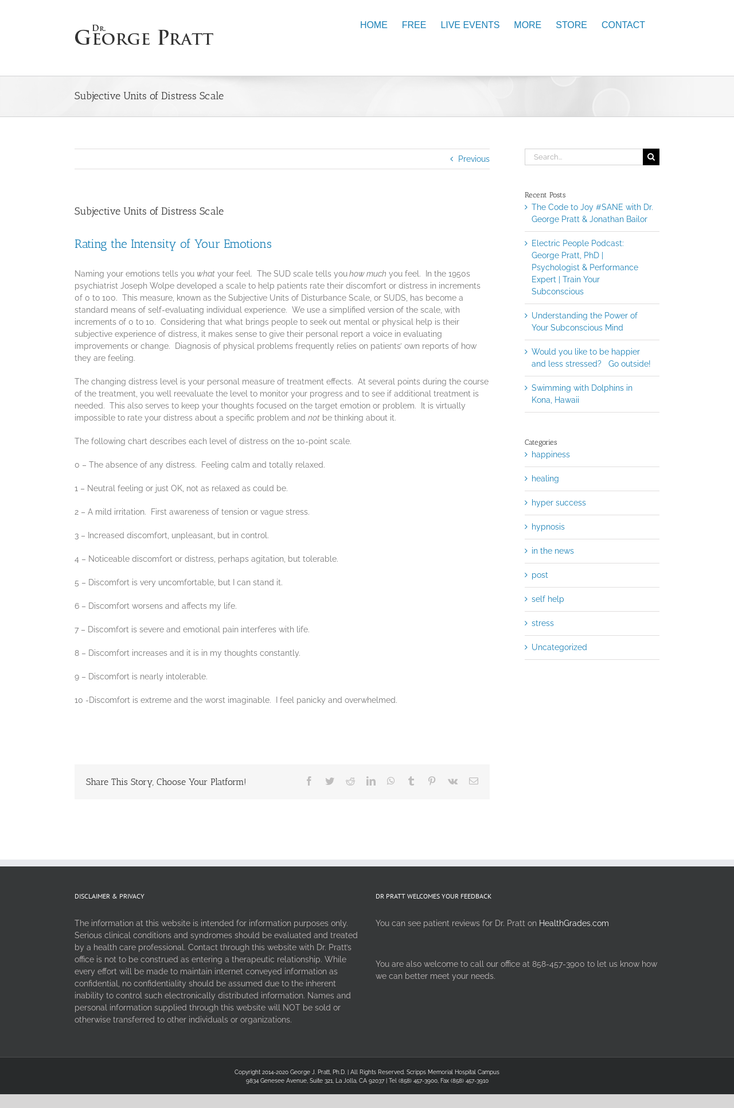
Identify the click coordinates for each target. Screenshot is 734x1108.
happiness (551, 454)
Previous (474, 159)
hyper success (559, 502)
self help (548, 599)
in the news (553, 550)
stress (543, 623)
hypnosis (548, 526)
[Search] (651, 157)
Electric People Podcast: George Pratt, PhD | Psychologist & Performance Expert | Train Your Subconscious (585, 267)
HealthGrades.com (574, 923)
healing (545, 478)
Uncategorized (559, 647)
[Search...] (584, 157)
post (540, 575)
